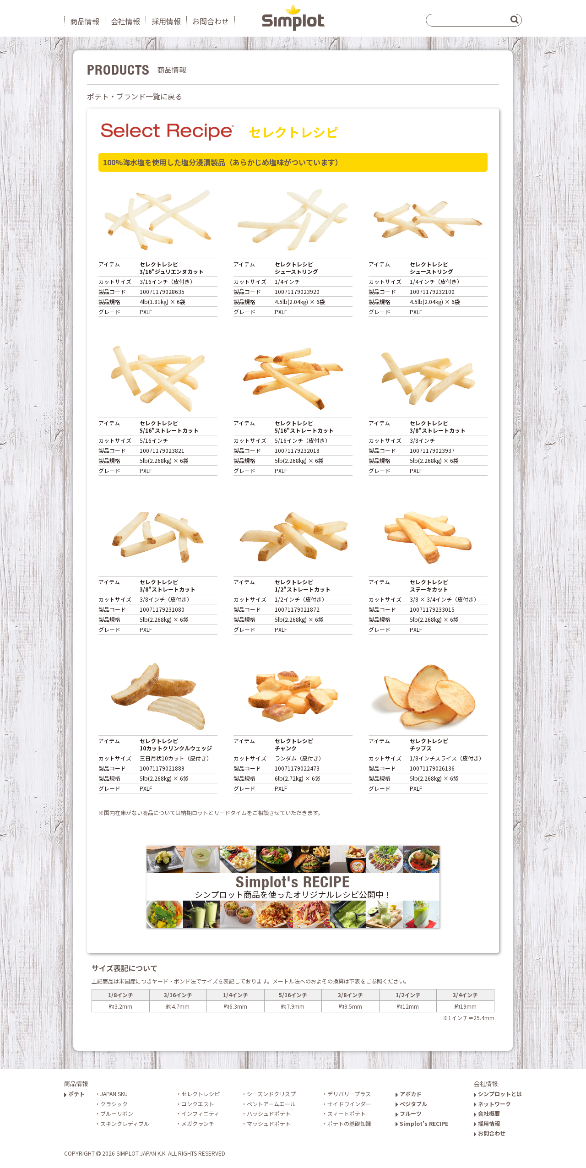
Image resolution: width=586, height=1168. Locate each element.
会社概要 (487, 1113)
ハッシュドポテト (269, 1113)
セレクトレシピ (200, 1093)
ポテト (74, 1093)
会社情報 (125, 21)
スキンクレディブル (124, 1123)
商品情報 (84, 21)
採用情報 (166, 21)
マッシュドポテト (269, 1123)
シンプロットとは (498, 1093)
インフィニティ (200, 1113)
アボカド (409, 1093)
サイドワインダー (349, 1104)
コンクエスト (197, 1104)
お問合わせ (210, 21)
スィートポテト (346, 1113)
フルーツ (409, 1113)
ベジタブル (411, 1104)
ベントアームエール (271, 1104)
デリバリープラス (349, 1093)
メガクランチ (197, 1123)
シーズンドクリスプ (271, 1093)
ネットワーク (492, 1104)
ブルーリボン (116, 1113)
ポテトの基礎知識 (349, 1123)
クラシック (114, 1104)
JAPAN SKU (114, 1093)
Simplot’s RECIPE (422, 1123)
